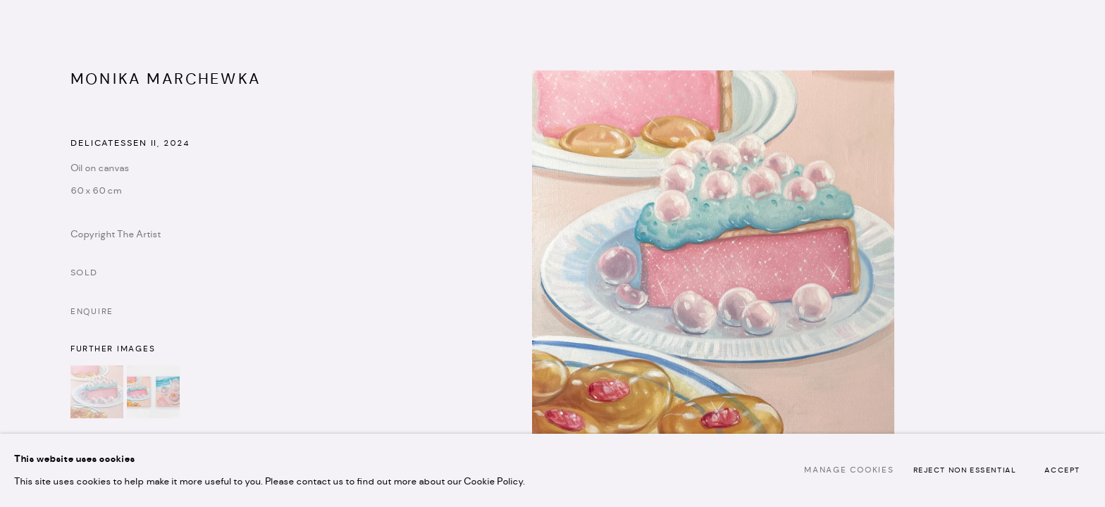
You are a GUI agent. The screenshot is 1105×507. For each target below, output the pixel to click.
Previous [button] (30, 253)
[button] (96, 391)
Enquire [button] (91, 312)
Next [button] (1074, 253)
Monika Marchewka (165, 79)
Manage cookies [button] (849, 470)
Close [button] (1073, 31)
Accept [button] (1062, 470)
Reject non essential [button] (965, 470)
